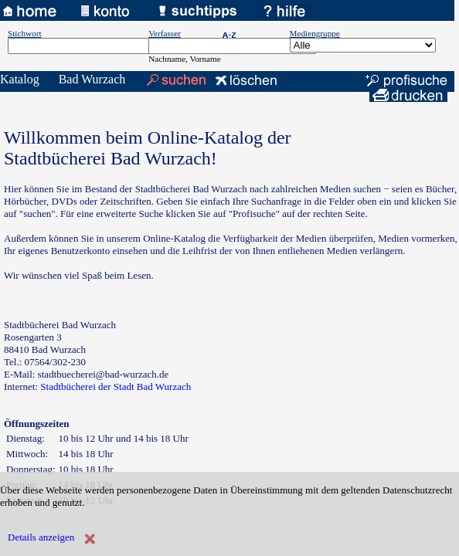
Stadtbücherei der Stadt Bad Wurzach (115, 386)
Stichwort (25, 33)
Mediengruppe (315, 33)
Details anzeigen (41, 537)
